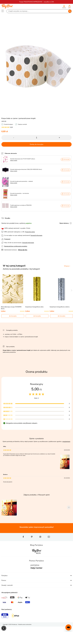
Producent (7, 239)
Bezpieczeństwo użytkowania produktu (15, 246)
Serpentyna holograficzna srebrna (59, 307)
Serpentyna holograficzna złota (34, 307)
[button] (4, 628)
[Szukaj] (37, 11)
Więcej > (67, 266)
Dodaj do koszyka (36, 144)
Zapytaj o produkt (22, 124)
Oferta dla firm (22, 250)
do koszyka (12, 316)
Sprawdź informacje (36, 235)
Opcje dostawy (64, 223)
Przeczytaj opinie (30, 232)
